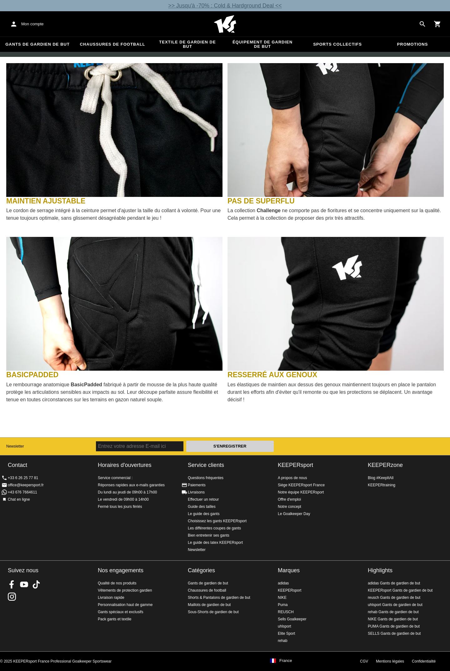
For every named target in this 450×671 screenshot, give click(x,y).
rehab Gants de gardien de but (393, 612)
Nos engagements (120, 570)
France (285, 660)
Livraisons (196, 492)
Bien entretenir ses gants (208, 535)
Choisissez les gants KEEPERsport (217, 521)
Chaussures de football (112, 44)
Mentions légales (390, 661)
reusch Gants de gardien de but (394, 597)
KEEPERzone (385, 465)
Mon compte (32, 24)
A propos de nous (292, 478)
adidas (283, 583)
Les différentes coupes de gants (214, 528)
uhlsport (284, 626)
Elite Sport (286, 633)
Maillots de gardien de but (209, 605)
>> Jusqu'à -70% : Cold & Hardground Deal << (225, 6)
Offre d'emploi (289, 499)
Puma (283, 605)
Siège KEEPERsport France (301, 485)
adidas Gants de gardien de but (394, 583)
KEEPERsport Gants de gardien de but (400, 590)
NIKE (282, 597)
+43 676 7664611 (22, 492)
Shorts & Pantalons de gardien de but (219, 597)
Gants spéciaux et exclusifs (120, 612)
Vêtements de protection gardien (125, 590)
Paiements (197, 485)
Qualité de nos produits (117, 583)
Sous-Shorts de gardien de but (213, 612)
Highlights (380, 570)
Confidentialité (424, 661)
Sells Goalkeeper (292, 619)
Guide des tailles (202, 506)
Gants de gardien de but (37, 44)
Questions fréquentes (205, 478)
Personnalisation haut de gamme (125, 605)
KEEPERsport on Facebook (12, 584)
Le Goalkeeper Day (294, 514)
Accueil (225, 24)
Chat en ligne (19, 499)
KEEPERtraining (381, 485)
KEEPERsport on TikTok (36, 584)
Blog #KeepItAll (380, 478)
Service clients (206, 465)
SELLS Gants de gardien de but (394, 633)
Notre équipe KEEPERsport (301, 492)
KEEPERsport (295, 465)
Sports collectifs (337, 44)
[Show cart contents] (437, 24)
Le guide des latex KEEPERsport (215, 542)
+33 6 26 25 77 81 (23, 478)
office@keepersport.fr (26, 485)
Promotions (412, 44)
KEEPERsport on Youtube (24, 584)
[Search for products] (422, 24)
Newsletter (15, 446)
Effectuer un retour (203, 499)
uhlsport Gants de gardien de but (395, 605)
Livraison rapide (111, 597)
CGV (364, 661)
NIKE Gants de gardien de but (393, 619)
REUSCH (286, 612)
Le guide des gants (203, 514)
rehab (283, 640)
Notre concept (289, 506)
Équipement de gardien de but (262, 44)
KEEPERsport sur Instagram (12, 597)
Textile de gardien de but (187, 44)
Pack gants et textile (114, 619)
